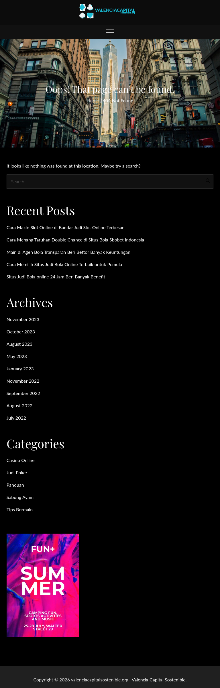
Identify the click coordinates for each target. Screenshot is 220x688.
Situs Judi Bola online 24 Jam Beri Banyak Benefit (56, 276)
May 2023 (17, 356)
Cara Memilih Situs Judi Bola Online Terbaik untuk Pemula (64, 264)
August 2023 (20, 344)
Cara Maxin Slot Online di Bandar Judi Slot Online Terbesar (65, 227)
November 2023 (23, 319)
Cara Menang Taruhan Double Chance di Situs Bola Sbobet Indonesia (75, 239)
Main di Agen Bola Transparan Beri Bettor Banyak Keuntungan (68, 252)
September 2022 (23, 393)
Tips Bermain (20, 509)
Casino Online (21, 460)
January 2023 (20, 368)
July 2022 (16, 417)
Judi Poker (17, 472)
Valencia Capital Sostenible (159, 679)
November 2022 (23, 381)
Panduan (15, 485)
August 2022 (20, 405)
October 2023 (21, 331)
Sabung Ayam (20, 497)
